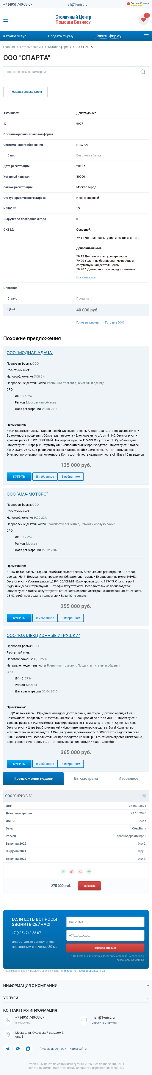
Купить (19, 476)
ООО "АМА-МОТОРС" (27, 494)
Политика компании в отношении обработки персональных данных (76, 1068)
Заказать (89, 885)
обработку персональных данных (84, 970)
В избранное (45, 476)
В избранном (71, 476)
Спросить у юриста (104, 1022)
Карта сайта (78, 1048)
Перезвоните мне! (105, 947)
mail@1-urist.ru (76, 4)
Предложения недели (33, 778)
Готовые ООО (114, 322)
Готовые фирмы (87, 322)
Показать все (86, 277)
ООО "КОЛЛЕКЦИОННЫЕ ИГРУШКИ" (43, 635)
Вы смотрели (86, 778)
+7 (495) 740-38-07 (17, 4)
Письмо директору (52, 1048)
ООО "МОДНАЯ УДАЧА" (30, 352)
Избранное (128, 778)
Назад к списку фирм (27, 91)
